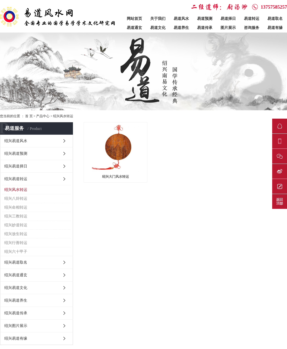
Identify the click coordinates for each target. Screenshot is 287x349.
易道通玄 (134, 28)
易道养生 (181, 28)
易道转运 (251, 19)
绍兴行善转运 (15, 243)
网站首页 (134, 19)
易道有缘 (275, 28)
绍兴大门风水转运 (115, 176)
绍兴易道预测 (15, 153)
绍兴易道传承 (15, 313)
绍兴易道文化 (15, 288)
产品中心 (43, 116)
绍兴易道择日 (15, 166)
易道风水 (181, 19)
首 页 (29, 116)
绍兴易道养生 (15, 300)
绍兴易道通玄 (15, 275)
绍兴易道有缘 (15, 338)
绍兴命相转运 (15, 207)
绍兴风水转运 (63, 116)
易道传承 (204, 28)
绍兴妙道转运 (15, 225)
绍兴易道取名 (15, 262)
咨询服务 (251, 28)
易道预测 (204, 19)
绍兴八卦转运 (15, 198)
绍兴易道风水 (15, 141)
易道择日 (228, 19)
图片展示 (228, 28)
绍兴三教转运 (15, 216)
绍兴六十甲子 (15, 251)
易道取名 (275, 19)
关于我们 (158, 19)
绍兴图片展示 (15, 326)
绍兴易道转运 (15, 179)
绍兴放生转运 (15, 234)
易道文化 (158, 28)
